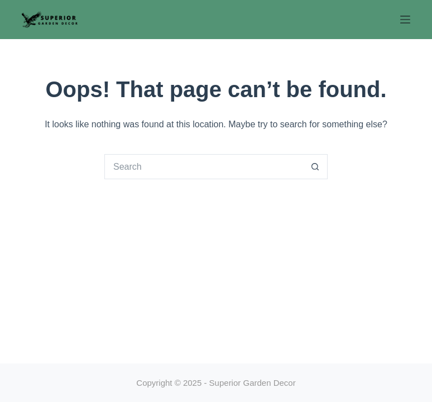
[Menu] (405, 20)
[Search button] (315, 166)
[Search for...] (203, 166)
